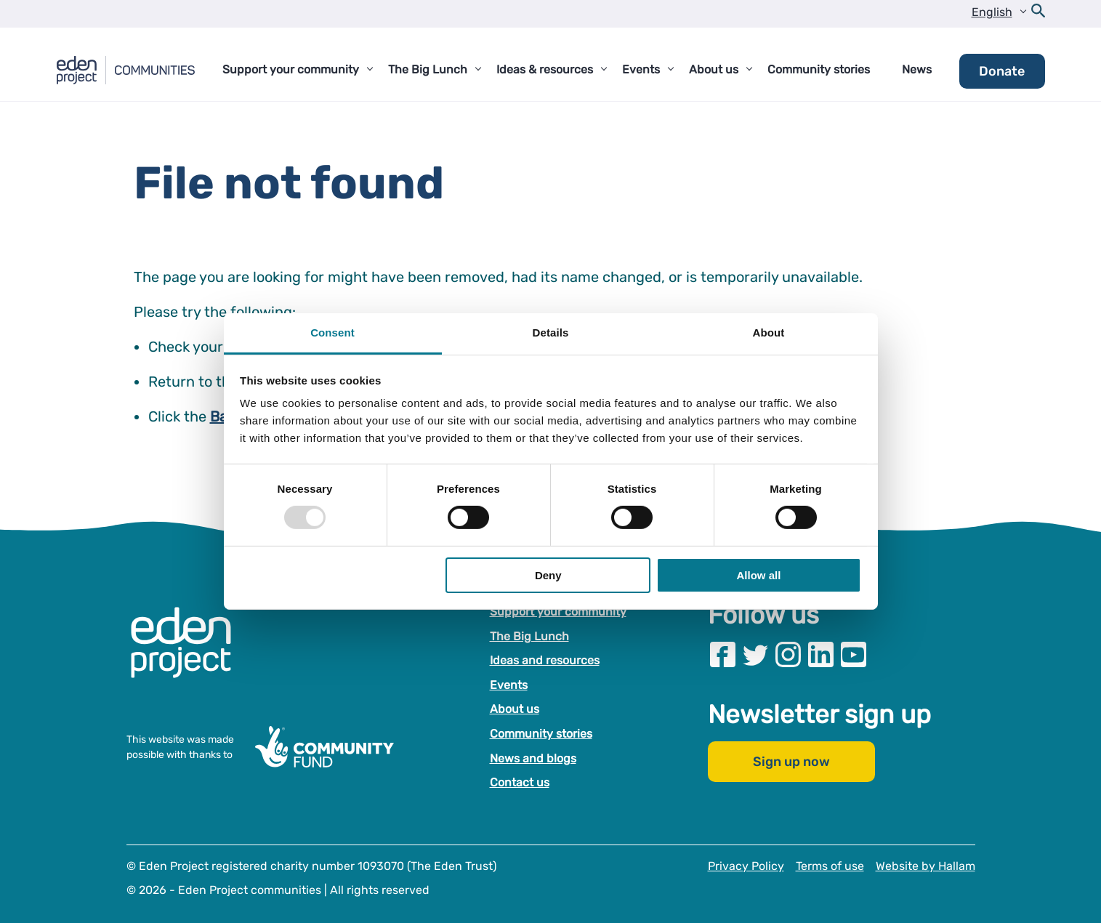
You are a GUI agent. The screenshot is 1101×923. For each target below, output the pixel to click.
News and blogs (533, 758)
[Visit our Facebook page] (722, 654)
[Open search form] (1038, 14)
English (992, 12)
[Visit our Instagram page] (788, 654)
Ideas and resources (545, 660)
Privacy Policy (746, 866)
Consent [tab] (332, 332)
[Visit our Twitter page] (755, 654)
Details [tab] (551, 332)
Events (509, 685)
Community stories (541, 734)
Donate (1002, 71)
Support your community (558, 611)
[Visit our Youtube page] (853, 654)
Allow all (759, 575)
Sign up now (791, 762)
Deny (548, 575)
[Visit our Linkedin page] (821, 654)
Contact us (519, 782)
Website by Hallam (925, 866)
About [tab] (769, 332)
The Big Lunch (529, 636)
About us (514, 709)
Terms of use (830, 866)
